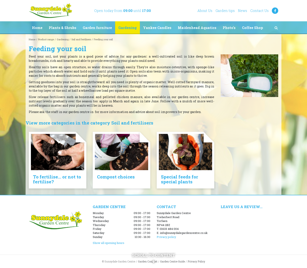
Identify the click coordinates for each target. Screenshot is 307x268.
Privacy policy (166, 237)
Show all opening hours (108, 243)
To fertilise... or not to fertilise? (57, 179)
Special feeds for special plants (179, 179)
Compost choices (116, 177)
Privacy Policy (196, 261)
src (276, 28)
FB (275, 10)
